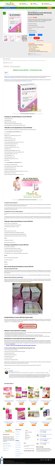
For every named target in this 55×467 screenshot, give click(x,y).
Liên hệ (32, 7)
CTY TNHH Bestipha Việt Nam (16, 371)
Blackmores (31, 54)
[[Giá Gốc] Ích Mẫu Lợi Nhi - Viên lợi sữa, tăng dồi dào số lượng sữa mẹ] (46, 413)
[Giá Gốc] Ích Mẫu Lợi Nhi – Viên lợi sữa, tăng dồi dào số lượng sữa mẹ (46, 422)
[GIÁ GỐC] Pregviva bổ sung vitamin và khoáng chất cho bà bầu (34, 422)
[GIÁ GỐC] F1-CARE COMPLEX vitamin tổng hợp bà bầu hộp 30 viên (34, 401)
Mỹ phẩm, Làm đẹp (27, 437)
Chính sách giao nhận (18, 447)
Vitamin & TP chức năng (28, 432)
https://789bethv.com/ (28, 462)
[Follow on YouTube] (51, 0)
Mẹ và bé (26, 433)
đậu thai (36, 54)
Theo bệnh (26, 430)
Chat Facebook (32, 34)
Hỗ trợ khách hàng (36, 7)
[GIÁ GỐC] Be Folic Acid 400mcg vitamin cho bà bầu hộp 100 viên (21, 401)
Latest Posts (8, 368)
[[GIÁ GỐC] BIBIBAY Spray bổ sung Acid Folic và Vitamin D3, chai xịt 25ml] (9, 413)
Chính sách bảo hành (17, 451)
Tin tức (21, 7)
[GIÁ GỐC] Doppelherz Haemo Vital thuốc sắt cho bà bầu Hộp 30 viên (46, 401)
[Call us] (50, 0)
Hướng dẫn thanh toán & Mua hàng (15, 66)
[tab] (6, 67)
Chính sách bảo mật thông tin (18, 453)
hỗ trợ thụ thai (39, 54)
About (5, 368)
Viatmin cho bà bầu (34, 11)
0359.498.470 (10, 321)
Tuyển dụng (28, 7)
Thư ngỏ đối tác (17, 436)
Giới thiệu (25, 7)
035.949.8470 (8, 443)
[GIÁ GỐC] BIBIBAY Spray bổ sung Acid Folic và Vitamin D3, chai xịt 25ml (9, 422)
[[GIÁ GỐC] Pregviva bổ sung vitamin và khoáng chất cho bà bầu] (34, 413)
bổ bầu (34, 54)
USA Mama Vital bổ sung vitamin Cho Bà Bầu (21, 422)
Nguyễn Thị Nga (10, 62)
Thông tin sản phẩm (6, 66)
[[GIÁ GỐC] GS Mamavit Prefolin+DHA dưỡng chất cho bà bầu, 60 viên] (9, 392)
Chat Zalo (40, 34)
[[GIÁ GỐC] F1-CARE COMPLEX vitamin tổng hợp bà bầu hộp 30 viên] (34, 392)
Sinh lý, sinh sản (27, 435)
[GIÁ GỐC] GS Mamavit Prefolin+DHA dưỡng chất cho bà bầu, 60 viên (9, 401)
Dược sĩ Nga (11, 370)
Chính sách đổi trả (17, 449)
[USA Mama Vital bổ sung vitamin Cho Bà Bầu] (21, 413)
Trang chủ (18, 7)
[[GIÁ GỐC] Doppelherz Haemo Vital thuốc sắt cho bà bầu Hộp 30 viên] (46, 392)
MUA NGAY (37, 38)
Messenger (2, 460)
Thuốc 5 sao (7, 450)
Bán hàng (16, 438)
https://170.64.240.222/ (34, 462)
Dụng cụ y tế (27, 438)
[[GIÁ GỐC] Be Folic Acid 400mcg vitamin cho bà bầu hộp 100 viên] (21, 392)
